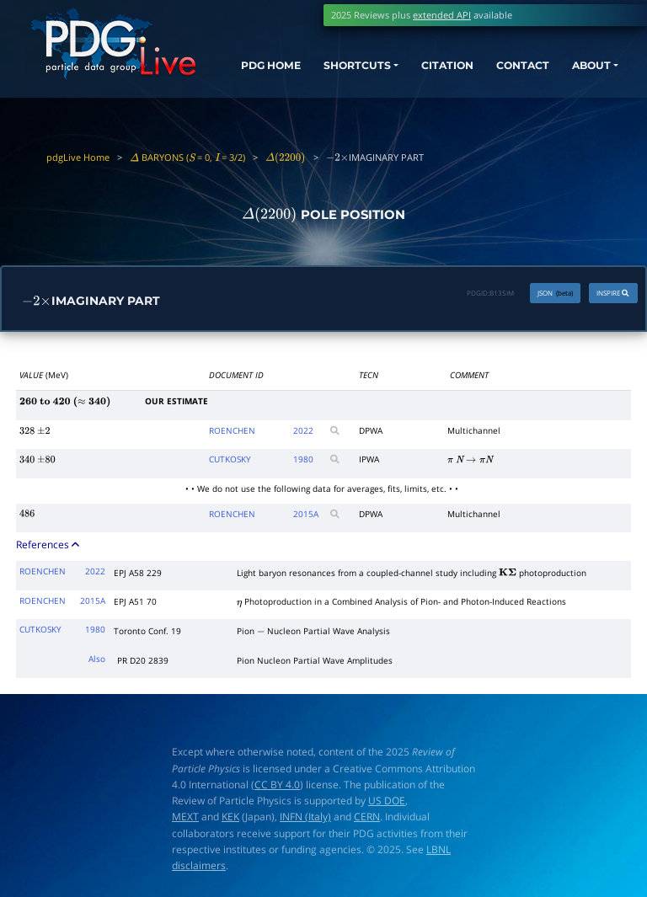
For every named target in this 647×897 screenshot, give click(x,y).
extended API (442, 14)
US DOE (386, 801)
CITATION (438, 69)
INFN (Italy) (305, 817)
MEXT (185, 817)
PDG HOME (251, 84)
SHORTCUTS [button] (351, 69)
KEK (230, 817)
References (49, 545)
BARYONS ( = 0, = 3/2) (187, 157)
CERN (367, 817)
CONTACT (517, 69)
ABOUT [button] (590, 69)
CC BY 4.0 (277, 785)
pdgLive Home (78, 157)
